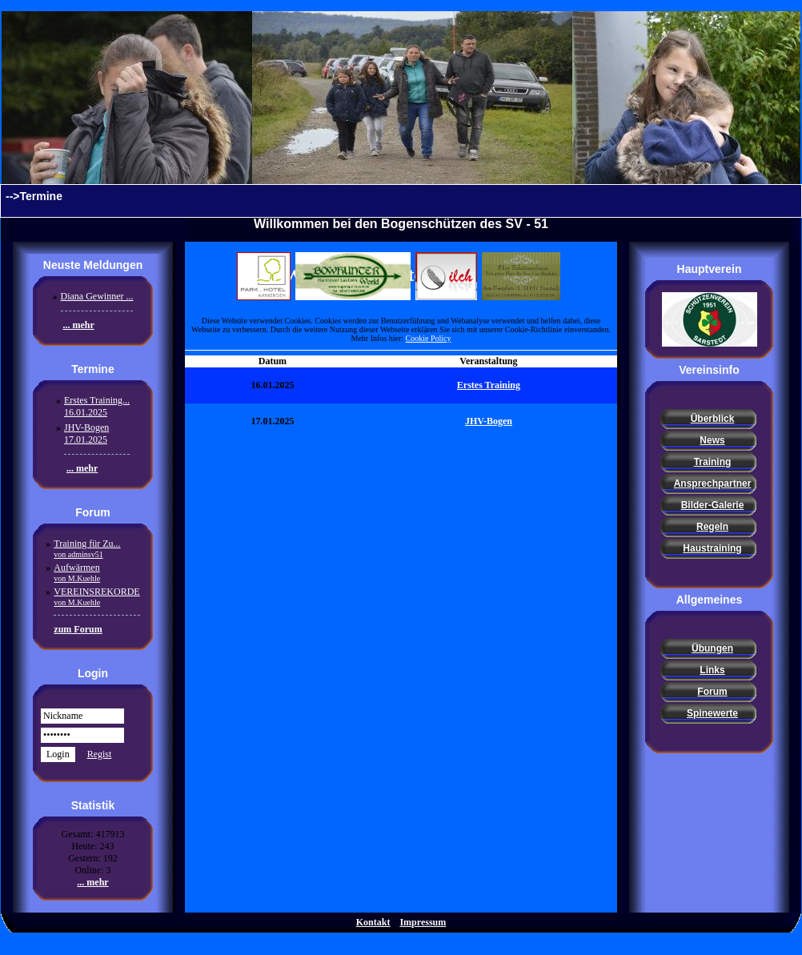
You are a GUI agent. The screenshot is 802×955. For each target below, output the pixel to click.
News (712, 440)
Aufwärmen (77, 572)
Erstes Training (488, 385)
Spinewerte (712, 713)
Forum (712, 691)
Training (713, 461)
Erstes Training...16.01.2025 (97, 406)
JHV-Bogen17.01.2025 (86, 433)
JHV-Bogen (488, 421)
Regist (99, 754)
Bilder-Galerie (712, 505)
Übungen (712, 648)
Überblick (713, 418)
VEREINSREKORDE (96, 596)
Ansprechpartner (713, 483)
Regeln (712, 526)
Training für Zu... (87, 548)
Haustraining (712, 548)
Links (712, 670)
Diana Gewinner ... (97, 296)
